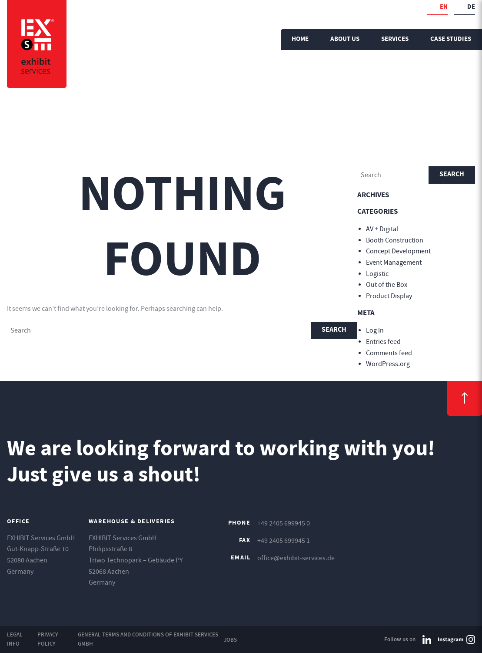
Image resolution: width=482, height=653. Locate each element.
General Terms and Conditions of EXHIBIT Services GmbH (148, 639)
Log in (375, 330)
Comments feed (389, 353)
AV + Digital (382, 229)
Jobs (230, 639)
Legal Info (15, 639)
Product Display (389, 296)
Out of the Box (386, 284)
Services (395, 39)
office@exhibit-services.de (296, 558)
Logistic (377, 273)
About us (344, 39)
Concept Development (398, 251)
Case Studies (450, 39)
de (471, 7)
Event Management (394, 262)
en (444, 7)
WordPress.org (388, 364)
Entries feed (383, 341)
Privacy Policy (47, 639)
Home (300, 39)
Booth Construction (394, 240)
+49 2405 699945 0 (283, 523)
